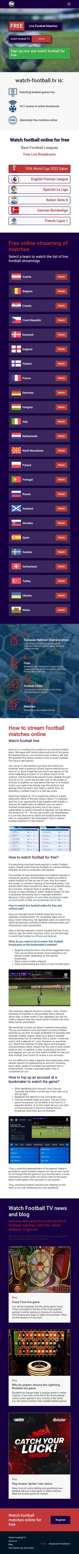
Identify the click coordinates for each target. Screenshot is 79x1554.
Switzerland (29, 566)
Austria (26, 276)
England (27, 349)
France (26, 378)
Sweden (27, 552)
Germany (27, 392)
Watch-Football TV (17, 1537)
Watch (61, 276)
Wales (26, 610)
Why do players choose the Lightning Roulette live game (36, 1386)
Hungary (27, 407)
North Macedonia (32, 450)
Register (60, 1519)
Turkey (26, 581)
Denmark (27, 334)
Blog (14, 1297)
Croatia (26, 305)
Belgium (27, 291)
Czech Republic (31, 320)
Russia (26, 494)
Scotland (27, 508)
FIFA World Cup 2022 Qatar (21, 1548)
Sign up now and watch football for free (38, 53)
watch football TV (20, 38)
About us (13, 1541)
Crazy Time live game (26, 1302)
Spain (25, 537)
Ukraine (27, 595)
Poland (26, 465)
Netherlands (29, 436)
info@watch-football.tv (59, 1544)
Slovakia (27, 523)
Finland (27, 363)
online (41, 38)
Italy (25, 421)
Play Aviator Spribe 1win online (32, 1483)
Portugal (27, 479)
